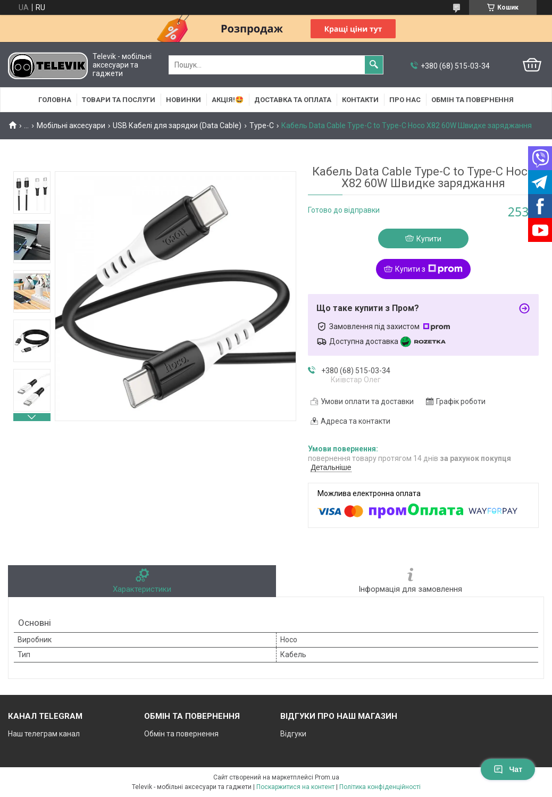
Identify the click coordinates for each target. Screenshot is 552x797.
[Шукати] (374, 65)
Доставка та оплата (292, 100)
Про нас (405, 100)
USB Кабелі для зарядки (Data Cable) (177, 125)
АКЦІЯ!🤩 (228, 100)
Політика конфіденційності (380, 787)
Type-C (261, 125)
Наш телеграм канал (44, 733)
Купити (428, 238)
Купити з (429, 269)
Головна (54, 100)
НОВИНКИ (183, 100)
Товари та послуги (118, 100)
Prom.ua (327, 777)
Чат (508, 769)
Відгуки (293, 733)
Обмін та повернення (472, 100)
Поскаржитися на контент (295, 787)
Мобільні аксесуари (71, 125)
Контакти (360, 100)
